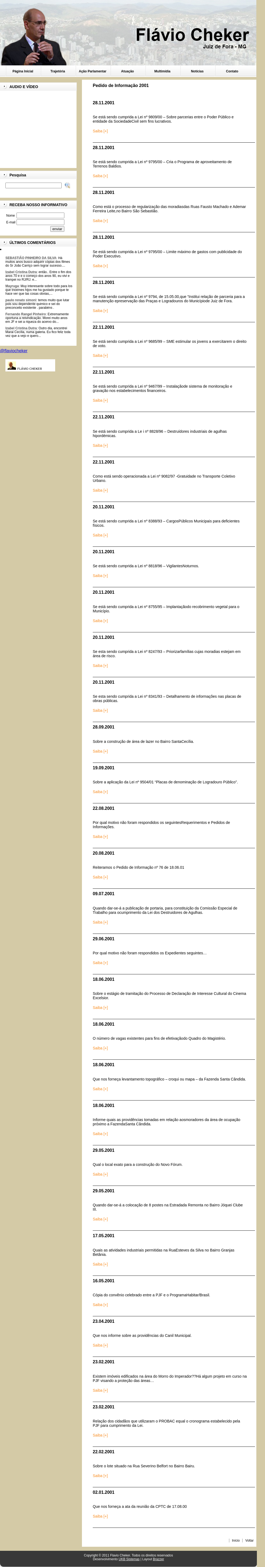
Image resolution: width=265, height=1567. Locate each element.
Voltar (249, 1540)
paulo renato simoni (20, 300)
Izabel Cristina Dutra (21, 272)
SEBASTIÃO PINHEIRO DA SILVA (30, 258)
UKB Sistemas (129, 1559)
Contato (232, 71)
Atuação (127, 71)
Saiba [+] (100, 131)
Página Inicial (22, 71)
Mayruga (12, 286)
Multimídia (162, 71)
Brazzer (158, 1559)
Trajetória (57, 71)
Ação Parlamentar (92, 71)
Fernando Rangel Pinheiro (25, 314)
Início (236, 1540)
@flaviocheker (14, 350)
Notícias (197, 71)
